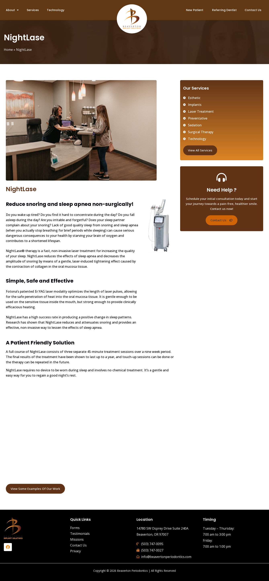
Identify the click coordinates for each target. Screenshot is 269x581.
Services (33, 10)
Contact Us (253, 10)
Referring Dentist (224, 10)
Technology (55, 10)
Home (8, 49)
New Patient (194, 10)
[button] (221, 220)
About (12, 10)
